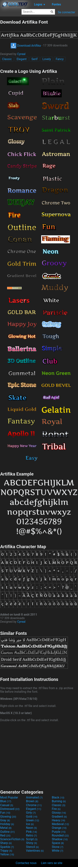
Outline (7, 831)
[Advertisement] (39, 755)
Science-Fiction (12, 839)
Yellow (7, 854)
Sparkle (7, 847)
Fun (5, 812)
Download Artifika (25, 45)
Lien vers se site (51, 863)
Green (32, 820)
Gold (31, 816)
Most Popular (9, 797)
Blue (5, 801)
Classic (7, 59)
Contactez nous (26, 863)
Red (5, 835)
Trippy (6, 850)
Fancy (60, 59)
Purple (58, 831)
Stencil (32, 847)
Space (58, 843)
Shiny (31, 843)
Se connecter (66, 12)
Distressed (9, 809)
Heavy (58, 820)
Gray (5, 820)
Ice (30, 824)
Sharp (6, 843)
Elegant (22, 59)
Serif (34, 59)
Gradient (59, 816)
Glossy (59, 812)
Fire (56, 809)
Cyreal (21, 54)
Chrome (34, 805)
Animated (34, 797)
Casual (6, 805)
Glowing (8, 816)
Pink (31, 831)
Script (32, 839)
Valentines (35, 850)
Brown (32, 801)
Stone (57, 847)
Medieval (60, 824)
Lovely (46, 59)
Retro (31, 835)
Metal (6, 828)
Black (58, 797)
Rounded (60, 835)
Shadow (60, 839)
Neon (31, 828)
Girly (31, 812)
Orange (59, 828)
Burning (59, 801)
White (57, 850)
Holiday (7, 824)
